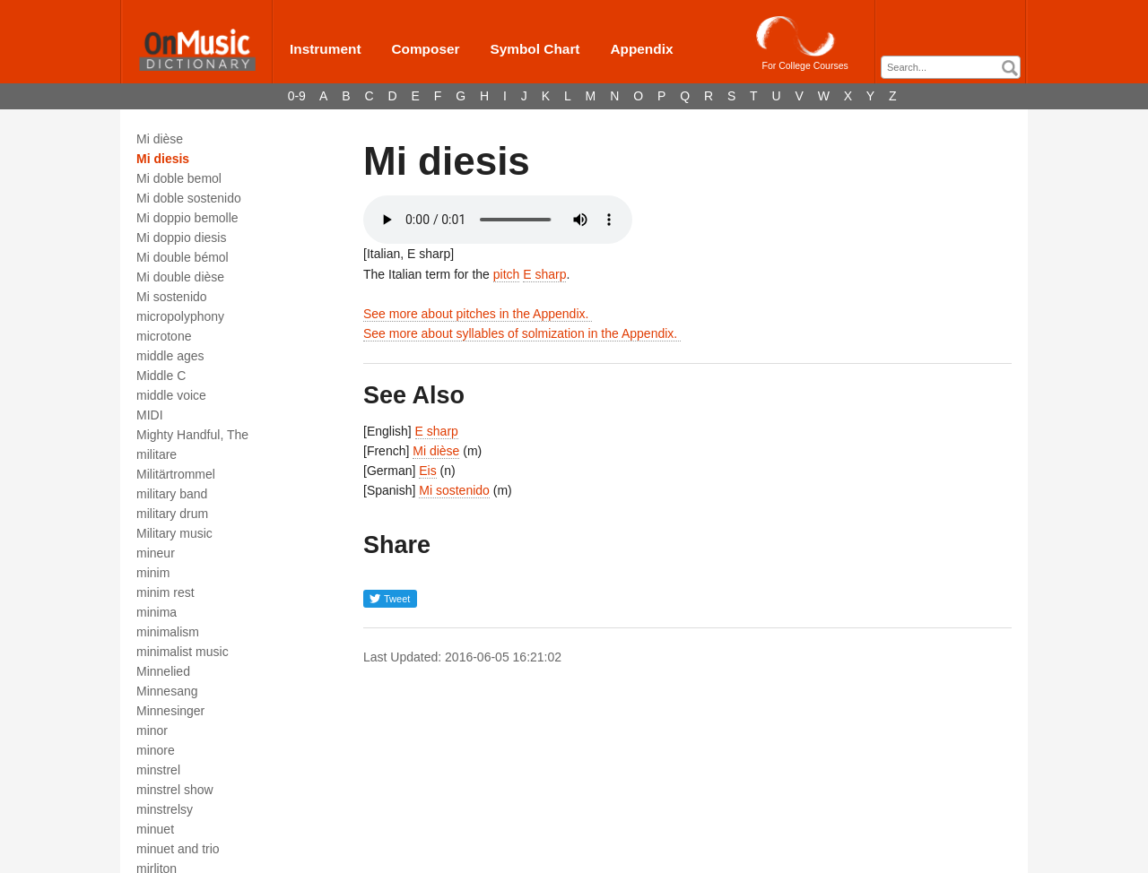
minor (152, 730)
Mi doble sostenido (188, 198)
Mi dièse (159, 139)
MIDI (149, 415)
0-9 (297, 96)
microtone (163, 336)
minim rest (165, 592)
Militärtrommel (175, 474)
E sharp (544, 274)
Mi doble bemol (179, 178)
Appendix (641, 48)
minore (155, 750)
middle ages (170, 356)
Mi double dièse (180, 277)
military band (171, 494)
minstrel (158, 770)
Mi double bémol (182, 257)
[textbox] (955, 67)
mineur (155, 553)
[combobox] (951, 67)
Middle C (161, 375)
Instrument (325, 48)
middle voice (171, 395)
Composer (425, 48)
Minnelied (163, 671)
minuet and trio (178, 849)
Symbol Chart (534, 48)
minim (153, 573)
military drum (172, 513)
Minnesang (167, 691)
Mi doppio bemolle (187, 218)
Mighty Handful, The (192, 435)
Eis (427, 470)
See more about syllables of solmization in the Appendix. (522, 333)
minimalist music (182, 651)
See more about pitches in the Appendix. (477, 314)
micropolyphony (180, 316)
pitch (506, 274)
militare (156, 454)
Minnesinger (170, 711)
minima (156, 612)
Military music (174, 533)
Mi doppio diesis (181, 237)
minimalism (167, 632)
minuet (155, 829)
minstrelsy (164, 809)
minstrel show (174, 789)
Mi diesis (162, 158)
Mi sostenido (171, 297)
